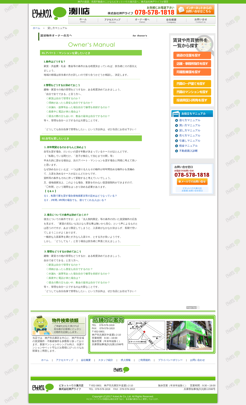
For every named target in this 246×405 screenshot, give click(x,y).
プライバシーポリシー (170, 360)
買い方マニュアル (189, 125)
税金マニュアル (188, 145)
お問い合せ (200, 20)
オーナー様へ (142, 20)
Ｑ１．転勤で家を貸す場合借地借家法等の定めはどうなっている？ (80, 195)
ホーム (83, 20)
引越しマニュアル (189, 140)
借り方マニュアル (189, 120)
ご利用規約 (144, 360)
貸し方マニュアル (189, 130)
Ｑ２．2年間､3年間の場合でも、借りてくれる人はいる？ (75, 200)
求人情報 (126, 360)
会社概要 (171, 20)
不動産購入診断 (188, 150)
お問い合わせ (197, 360)
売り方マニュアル (189, 135)
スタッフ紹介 (105, 360)
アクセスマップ (112, 20)
